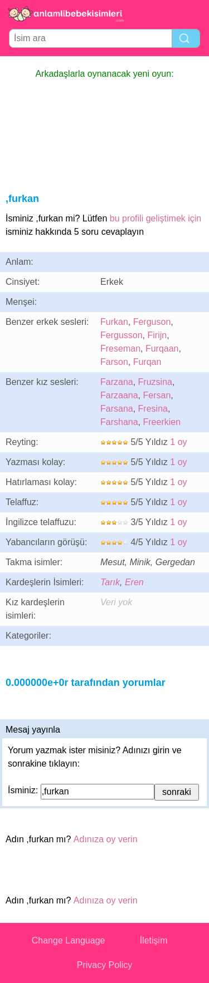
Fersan (157, 395)
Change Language (68, 940)
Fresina (153, 408)
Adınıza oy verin (106, 839)
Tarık (110, 582)
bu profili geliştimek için (156, 218)
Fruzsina (155, 382)
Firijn (157, 335)
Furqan (147, 362)
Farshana (119, 422)
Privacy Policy (105, 965)
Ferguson (152, 322)
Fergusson (121, 335)
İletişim (154, 940)
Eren (134, 582)
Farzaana (119, 395)
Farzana (116, 382)
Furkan (114, 322)
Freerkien (162, 422)
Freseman (120, 348)
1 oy (178, 442)
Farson (114, 362)
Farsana (116, 408)
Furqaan (162, 348)
